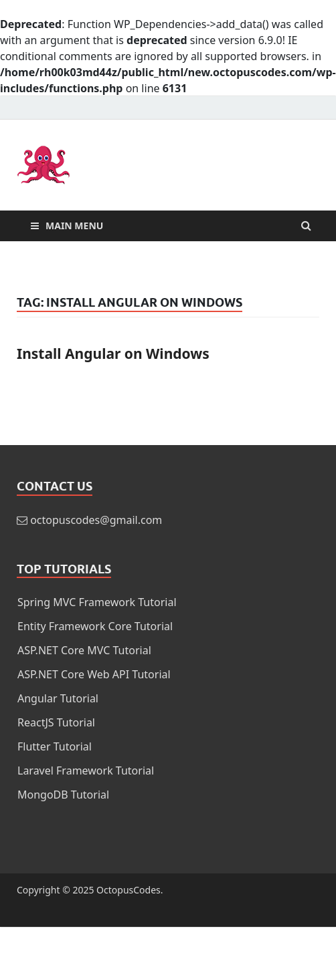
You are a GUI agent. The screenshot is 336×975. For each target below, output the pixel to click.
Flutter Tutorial (54, 746)
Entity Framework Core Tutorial (95, 626)
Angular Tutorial (57, 698)
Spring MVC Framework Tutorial (97, 602)
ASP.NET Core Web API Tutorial (94, 674)
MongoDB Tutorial (63, 794)
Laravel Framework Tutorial (85, 770)
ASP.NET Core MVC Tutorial (84, 650)
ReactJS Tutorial (56, 722)
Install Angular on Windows (113, 353)
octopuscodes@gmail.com (96, 520)
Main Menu (74, 225)
